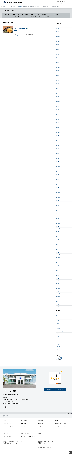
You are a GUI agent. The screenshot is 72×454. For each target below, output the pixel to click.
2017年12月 (58, 286)
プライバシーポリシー (42, 429)
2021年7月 (58, 174)
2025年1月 (58, 65)
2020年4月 (58, 213)
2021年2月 (58, 187)
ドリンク (20, 16)
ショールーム (7, 16)
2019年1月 (58, 252)
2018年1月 (58, 283)
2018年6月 (58, 270)
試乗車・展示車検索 (7, 436)
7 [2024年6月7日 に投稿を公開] (59, 358)
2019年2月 (58, 249)
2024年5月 (58, 85)
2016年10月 (58, 296)
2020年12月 (58, 192)
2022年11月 (58, 132)
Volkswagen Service (24, 429)
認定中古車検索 (24, 420)
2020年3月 (58, 215)
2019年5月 (58, 241)
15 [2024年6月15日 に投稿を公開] (60, 359)
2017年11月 (58, 288)
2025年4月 (58, 57)
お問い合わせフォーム (65, 1)
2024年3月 (58, 91)
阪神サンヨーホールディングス (61, 423)
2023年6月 (58, 114)
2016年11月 (58, 293)
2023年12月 (58, 98)
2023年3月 (58, 122)
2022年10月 (58, 135)
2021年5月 (58, 179)
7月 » (60, 363)
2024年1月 (58, 96)
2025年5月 (58, 54)
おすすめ (27, 14)
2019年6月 (58, 239)
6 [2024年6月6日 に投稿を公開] (58, 358)
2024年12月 (58, 67)
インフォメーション (7, 423)
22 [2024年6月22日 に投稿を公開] (60, 360)
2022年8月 (58, 140)
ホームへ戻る (69, 413)
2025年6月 (58, 52)
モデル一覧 (6, 433)
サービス (62, 14)
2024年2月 (58, 93)
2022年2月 (58, 156)
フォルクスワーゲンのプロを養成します (28, 436)
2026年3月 (58, 28)
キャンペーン (45, 14)
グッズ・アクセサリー (54, 14)
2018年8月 (58, 265)
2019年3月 (58, 247)
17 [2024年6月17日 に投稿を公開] (56, 360)
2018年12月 (58, 254)
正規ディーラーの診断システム (26, 433)
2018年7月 (58, 267)
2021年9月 (58, 169)
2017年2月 (58, 291)
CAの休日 (14, 14)
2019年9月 (58, 231)
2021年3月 (58, 184)
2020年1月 (58, 221)
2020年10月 (58, 197)
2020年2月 (58, 218)
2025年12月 (58, 36)
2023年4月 (58, 119)
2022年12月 (58, 130)
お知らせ (32, 14)
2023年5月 (58, 117)
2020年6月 (58, 208)
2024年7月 (58, 80)
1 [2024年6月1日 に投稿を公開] (60, 357)
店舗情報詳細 (49, 389)
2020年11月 (58, 195)
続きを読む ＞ (17, 35)
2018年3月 (58, 278)
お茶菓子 (38, 14)
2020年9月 (58, 200)
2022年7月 (58, 143)
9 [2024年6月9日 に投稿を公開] (61, 358)
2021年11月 (58, 163)
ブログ (5, 429)
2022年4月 (58, 150)
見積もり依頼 (40, 420)
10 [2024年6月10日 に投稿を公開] (56, 359)
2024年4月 (58, 88)
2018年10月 (58, 260)
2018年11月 (58, 257)
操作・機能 (46, 16)
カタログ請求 (23, 423)
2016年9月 (58, 299)
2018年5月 (58, 273)
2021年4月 (58, 182)
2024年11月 (58, 70)
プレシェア (33, 16)
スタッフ (14, 16)
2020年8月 (58, 202)
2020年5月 (58, 210)
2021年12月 (58, 161)
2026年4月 (58, 26)
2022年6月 (58, 145)
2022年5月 (58, 148)
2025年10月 (58, 41)
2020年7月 (58, 205)
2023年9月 (58, 106)
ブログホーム (7, 14)
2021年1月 (58, 189)
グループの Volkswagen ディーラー (61, 426)
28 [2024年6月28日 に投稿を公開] (59, 361)
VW (22, 14)
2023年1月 (58, 127)
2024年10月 (58, 72)
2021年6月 (58, 176)
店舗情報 (58, 1)
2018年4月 (58, 275)
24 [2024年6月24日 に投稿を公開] (56, 361)
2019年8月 (58, 234)
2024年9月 (58, 75)
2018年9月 (58, 262)
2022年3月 (58, 153)
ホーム (5, 420)
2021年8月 (58, 171)
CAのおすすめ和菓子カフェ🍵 (21, 28)
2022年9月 (58, 137)
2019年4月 (58, 244)
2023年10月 (58, 104)
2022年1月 (58, 158)
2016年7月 (58, 304)
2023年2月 (58, 124)
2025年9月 (58, 44)
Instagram (57, 420)
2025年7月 (58, 49)
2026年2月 (58, 31)
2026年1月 (58, 33)
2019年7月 (58, 236)
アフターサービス (24, 426)
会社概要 (39, 426)
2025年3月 (58, 59)
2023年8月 (58, 109)
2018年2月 (58, 280)
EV (19, 14)
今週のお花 (40, 16)
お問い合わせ (60, 389)
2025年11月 (58, 39)
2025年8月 (58, 46)
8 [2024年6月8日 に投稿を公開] (60, 358)
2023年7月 (58, 111)
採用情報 (39, 433)
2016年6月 (58, 306)
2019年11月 (58, 226)
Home (4, 416)
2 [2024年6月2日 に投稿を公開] (61, 357)
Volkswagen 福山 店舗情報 (8, 426)
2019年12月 (58, 223)
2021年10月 (58, 166)
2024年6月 (58, 83)
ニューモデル (26, 16)
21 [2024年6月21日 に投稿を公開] (59, 360)
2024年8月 (58, 78)
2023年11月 (58, 101)
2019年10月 (58, 228)
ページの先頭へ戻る (70, 452)
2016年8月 (58, 301)
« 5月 (57, 363)
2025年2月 (58, 62)
